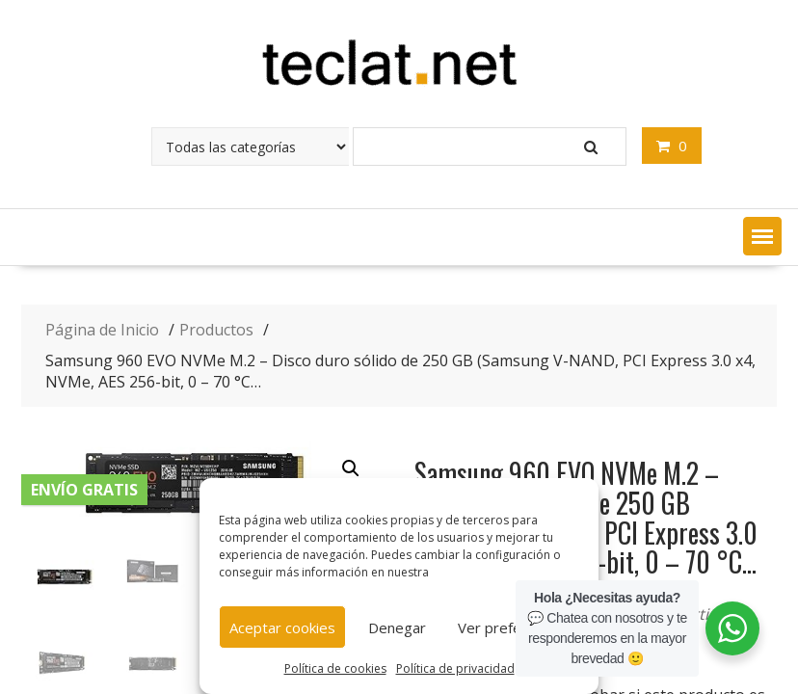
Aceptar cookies (282, 627)
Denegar (397, 627)
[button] (762, 236)
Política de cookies (335, 668)
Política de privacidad (455, 668)
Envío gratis (84, 489)
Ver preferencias (513, 627)
